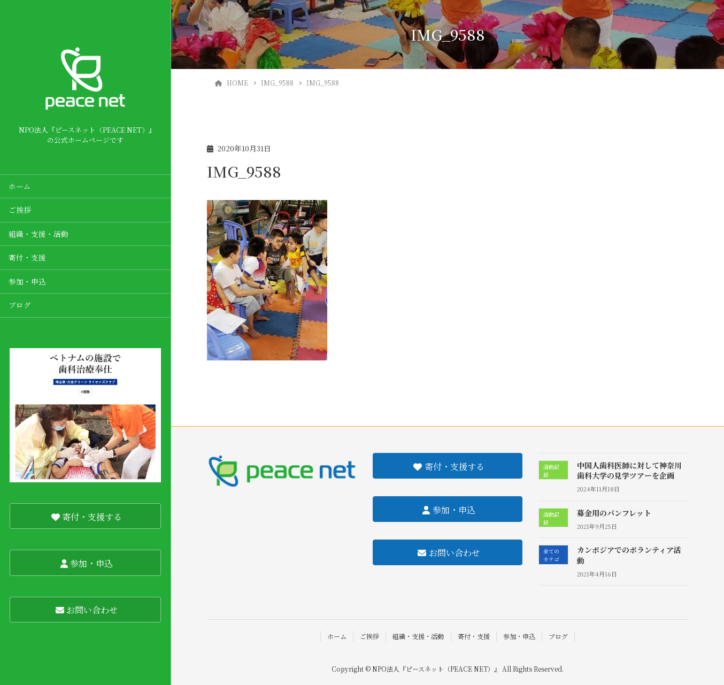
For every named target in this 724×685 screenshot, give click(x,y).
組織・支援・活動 (38, 233)
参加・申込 (27, 281)
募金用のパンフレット (614, 512)
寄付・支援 (27, 257)
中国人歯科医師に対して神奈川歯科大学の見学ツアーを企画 (629, 470)
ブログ (20, 304)
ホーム (20, 186)
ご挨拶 (20, 209)
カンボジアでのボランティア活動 (629, 555)
